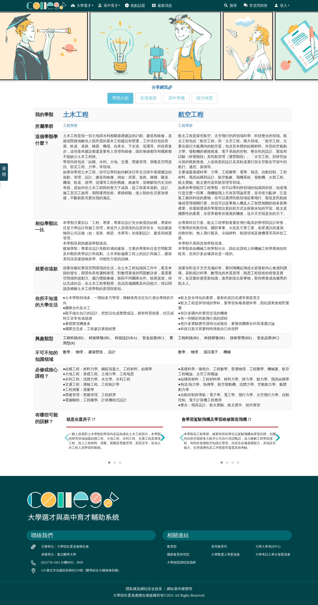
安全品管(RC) (153, 338)
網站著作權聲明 (179, 589)
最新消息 (162, 5)
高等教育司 (219, 546)
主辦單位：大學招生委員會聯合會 (65, 546)
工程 (70, 125)
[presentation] (66, 437)
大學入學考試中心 (268, 546)
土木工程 (75, 114)
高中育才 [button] (109, 5)
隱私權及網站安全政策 (144, 589)
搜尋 (230, 5)
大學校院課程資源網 (181, 562)
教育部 (172, 546)
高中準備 (176, 98)
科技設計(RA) (126, 338)
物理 (79, 352)
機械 (227, 352)
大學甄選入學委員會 (225, 554)
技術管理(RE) (241, 338)
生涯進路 (148, 98)
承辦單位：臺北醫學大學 (58, 554)
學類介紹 (120, 98)
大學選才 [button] (82, 5)
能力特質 (205, 98)
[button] (109, 462)
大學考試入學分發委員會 (272, 554)
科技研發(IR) (99, 338)
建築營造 (95, 352)
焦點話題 (135, 5)
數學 (66, 352)
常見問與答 (255, 5)
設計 (112, 352)
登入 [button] (281, 5)
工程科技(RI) (73, 338)
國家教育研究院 (178, 554)
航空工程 (191, 114)
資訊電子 (211, 352)
